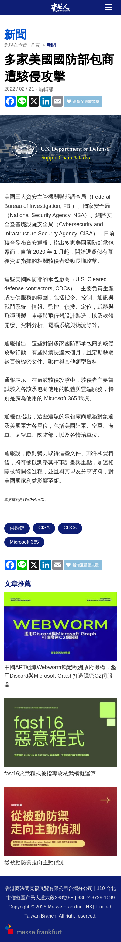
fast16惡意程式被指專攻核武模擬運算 (50, 773)
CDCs (70, 527)
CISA (44, 527)
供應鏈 (17, 528)
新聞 (51, 45)
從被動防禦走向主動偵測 (34, 863)
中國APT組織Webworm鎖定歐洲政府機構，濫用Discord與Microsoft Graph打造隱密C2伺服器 (60, 675)
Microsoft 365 (24, 542)
